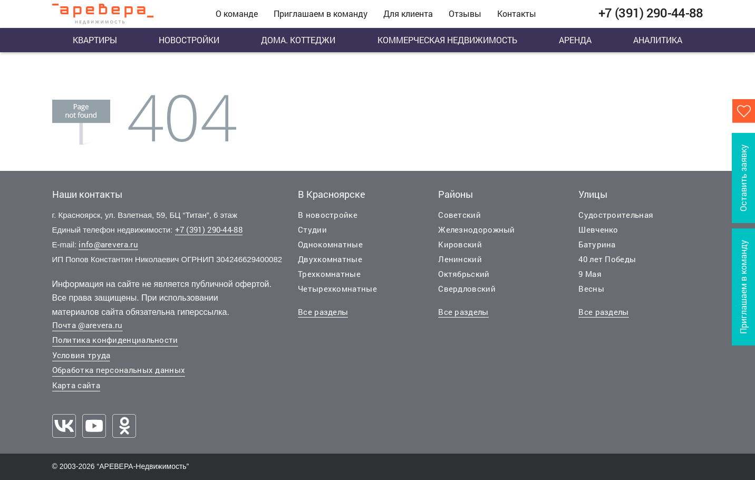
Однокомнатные (330, 244)
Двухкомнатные (330, 259)
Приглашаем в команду (320, 13)
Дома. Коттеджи (298, 39)
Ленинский (460, 259)
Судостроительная (615, 214)
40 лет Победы (607, 259)
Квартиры (95, 39)
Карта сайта (76, 385)
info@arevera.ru (108, 244)
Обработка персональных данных (119, 369)
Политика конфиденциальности (115, 339)
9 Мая (590, 273)
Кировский (460, 244)
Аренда (575, 39)
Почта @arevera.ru (87, 325)
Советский (459, 214)
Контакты (516, 13)
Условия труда (81, 355)
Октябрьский (463, 273)
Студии (312, 229)
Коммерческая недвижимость (447, 39)
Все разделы (323, 311)
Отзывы (465, 13)
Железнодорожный (476, 229)
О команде (237, 13)
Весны (591, 288)
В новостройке (327, 214)
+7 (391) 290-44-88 (209, 229)
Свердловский (467, 288)
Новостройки (189, 39)
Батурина (596, 244)
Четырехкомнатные (337, 288)
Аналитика (657, 39)
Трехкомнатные (329, 273)
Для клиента (408, 13)
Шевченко (598, 229)
